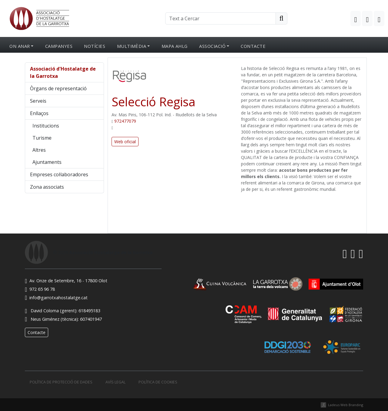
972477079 (125, 121)
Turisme (42, 137)
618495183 (89, 310)
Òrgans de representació (58, 88)
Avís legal (115, 382)
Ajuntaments (47, 162)
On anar (19, 46)
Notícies (94, 46)
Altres (39, 150)
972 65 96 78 (40, 289)
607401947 (91, 319)
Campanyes (58, 46)
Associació (212, 46)
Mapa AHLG (175, 46)
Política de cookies (158, 382)
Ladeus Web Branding (345, 405)
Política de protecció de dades (61, 382)
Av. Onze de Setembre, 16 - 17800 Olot (66, 280)
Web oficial (125, 141)
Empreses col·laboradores (59, 174)
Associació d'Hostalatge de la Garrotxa (63, 72)
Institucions (45, 125)
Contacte (253, 46)
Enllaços (39, 113)
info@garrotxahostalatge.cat (56, 297)
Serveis (38, 101)
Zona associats (47, 187)
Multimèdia (131, 46)
